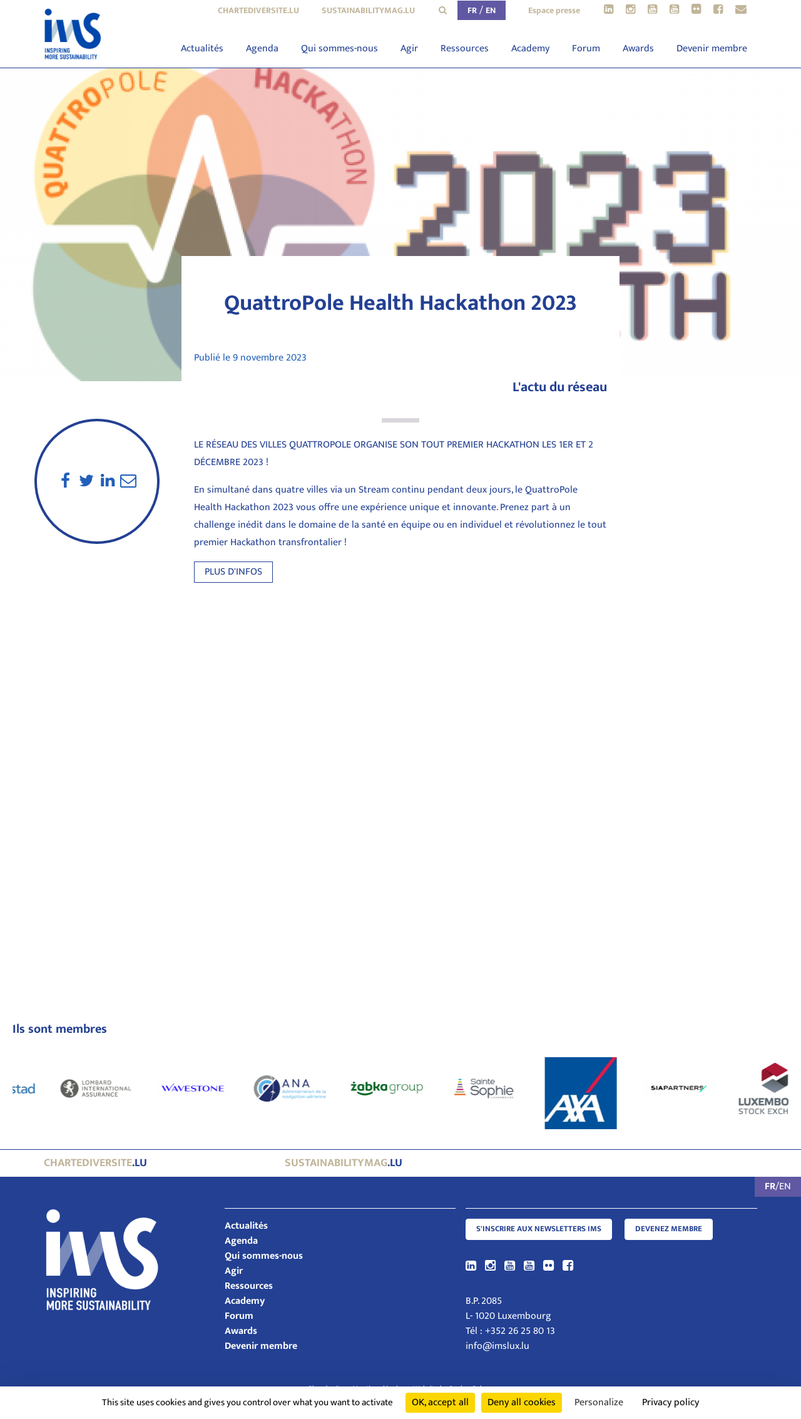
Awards (638, 48)
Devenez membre (668, 1229)
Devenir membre (711, 48)
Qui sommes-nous (339, 48)
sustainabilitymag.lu (368, 10)
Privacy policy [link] (670, 1402)
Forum (586, 48)
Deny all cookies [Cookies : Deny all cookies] (521, 1402)
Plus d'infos (233, 571)
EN (491, 10)
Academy (530, 48)
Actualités (202, 48)
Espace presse (554, 10)
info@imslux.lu (497, 1346)
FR (472, 10)
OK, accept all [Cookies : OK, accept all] (440, 1402)
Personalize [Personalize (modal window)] (598, 1402)
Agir (409, 48)
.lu (95, 1163)
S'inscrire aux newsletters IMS (538, 1229)
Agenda (262, 48)
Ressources (465, 48)
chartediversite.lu (258, 10)
